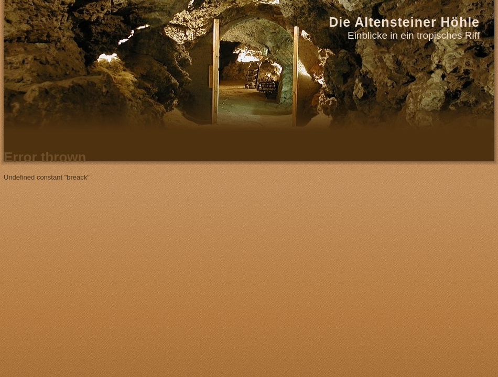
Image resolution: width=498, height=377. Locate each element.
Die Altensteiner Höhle (404, 22)
